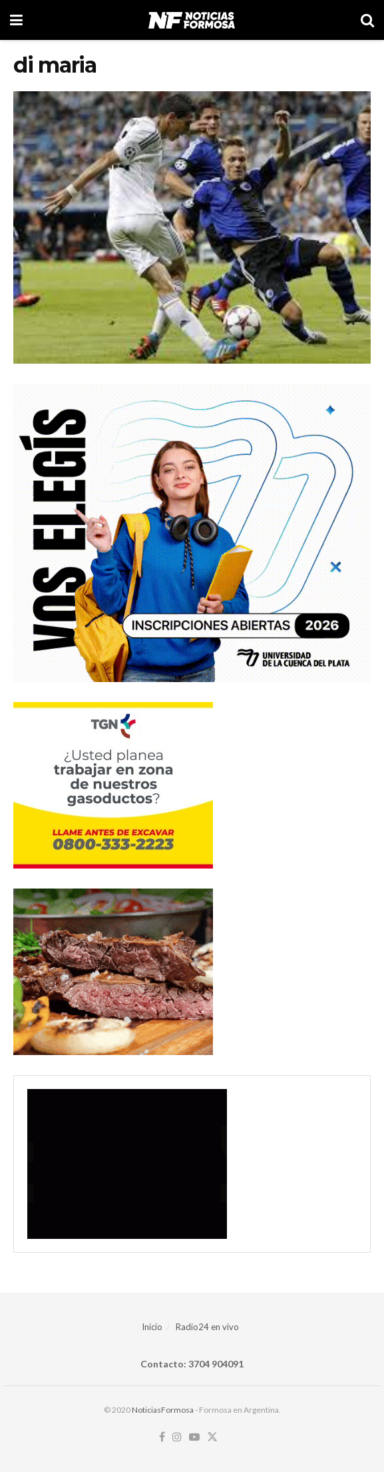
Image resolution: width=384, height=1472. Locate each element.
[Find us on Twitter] (212, 1437)
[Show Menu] (16, 20)
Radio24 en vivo (207, 1326)
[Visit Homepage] (191, 20)
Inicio (152, 1326)
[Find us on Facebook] (162, 1437)
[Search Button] (367, 20)
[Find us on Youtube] (194, 1437)
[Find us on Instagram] (177, 1437)
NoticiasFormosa (163, 1410)
